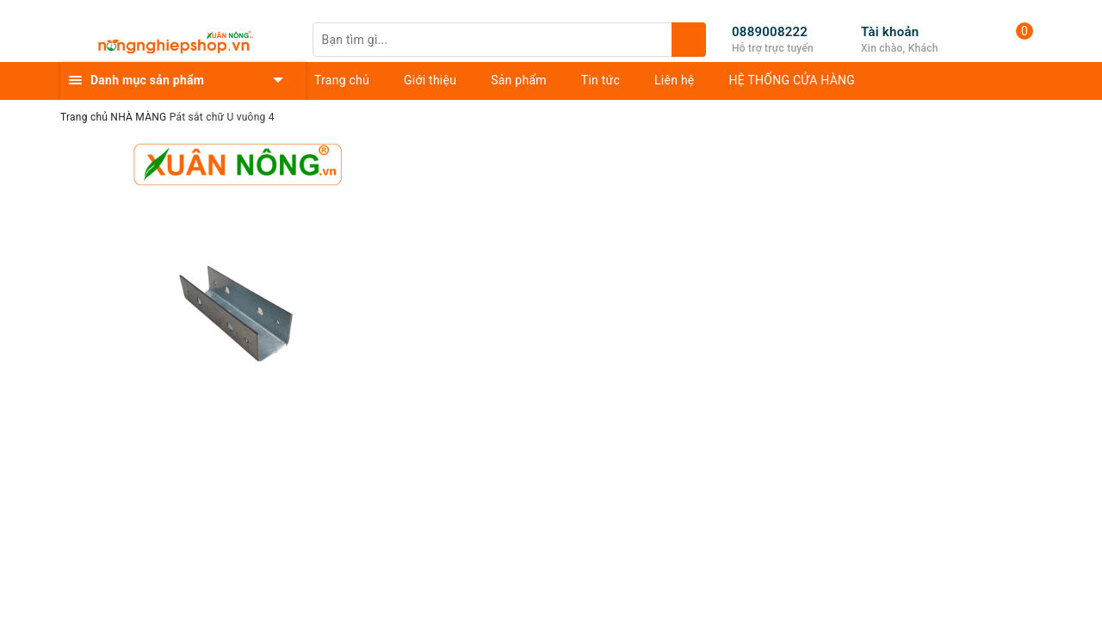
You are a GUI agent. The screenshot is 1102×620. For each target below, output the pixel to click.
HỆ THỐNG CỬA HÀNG (792, 80)
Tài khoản (890, 32)
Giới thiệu (430, 80)
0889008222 (770, 32)
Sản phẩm (519, 80)
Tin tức (600, 80)
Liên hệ (674, 80)
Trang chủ (341, 80)
